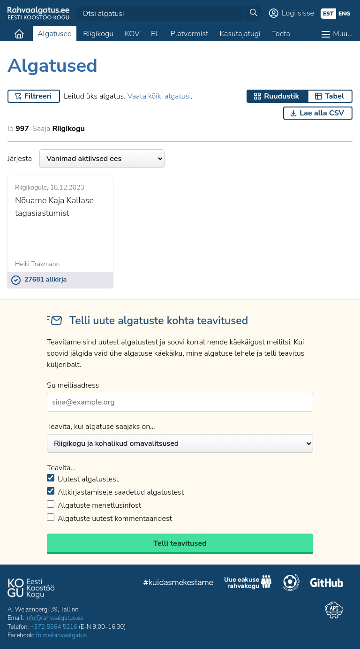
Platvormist (190, 34)
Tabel (334, 96)
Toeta (281, 34)
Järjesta (86, 158)
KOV (132, 34)
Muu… (342, 34)
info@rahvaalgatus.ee (54, 618)
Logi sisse (298, 13)
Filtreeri (38, 96)
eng (344, 13)
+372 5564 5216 (53, 627)
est (328, 13)
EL (155, 34)
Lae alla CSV (322, 113)
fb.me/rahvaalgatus (61, 635)
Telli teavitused (179, 543)
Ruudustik (281, 96)
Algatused (55, 34)
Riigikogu (98, 34)
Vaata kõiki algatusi (159, 96)
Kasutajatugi (239, 34)
